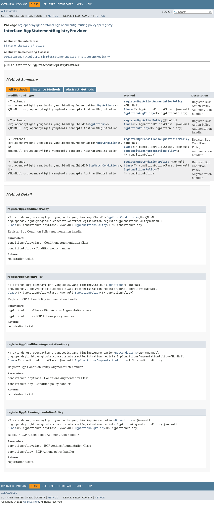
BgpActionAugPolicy (139, 113)
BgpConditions (108, 142)
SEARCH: (167, 12)
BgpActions (105, 105)
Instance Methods (47, 89)
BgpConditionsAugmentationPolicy (150, 150)
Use (44, 4)
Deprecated (65, 4)
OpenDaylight (31, 501)
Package (21, 4)
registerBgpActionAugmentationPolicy (153, 101)
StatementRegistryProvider (25, 45)
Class (128, 109)
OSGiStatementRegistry (21, 56)
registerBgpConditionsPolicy (146, 161)
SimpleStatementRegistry (60, 56)
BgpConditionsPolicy (140, 169)
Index (79, 4)
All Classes (9, 11)
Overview (7, 4)
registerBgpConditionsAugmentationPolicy (156, 139)
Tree (52, 4)
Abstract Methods (80, 89)
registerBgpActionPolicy (143, 120)
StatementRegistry (95, 56)
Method (53, 16)
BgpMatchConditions (104, 165)
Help (89, 4)
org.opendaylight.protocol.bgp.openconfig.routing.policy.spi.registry (65, 25)
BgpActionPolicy (136, 128)
